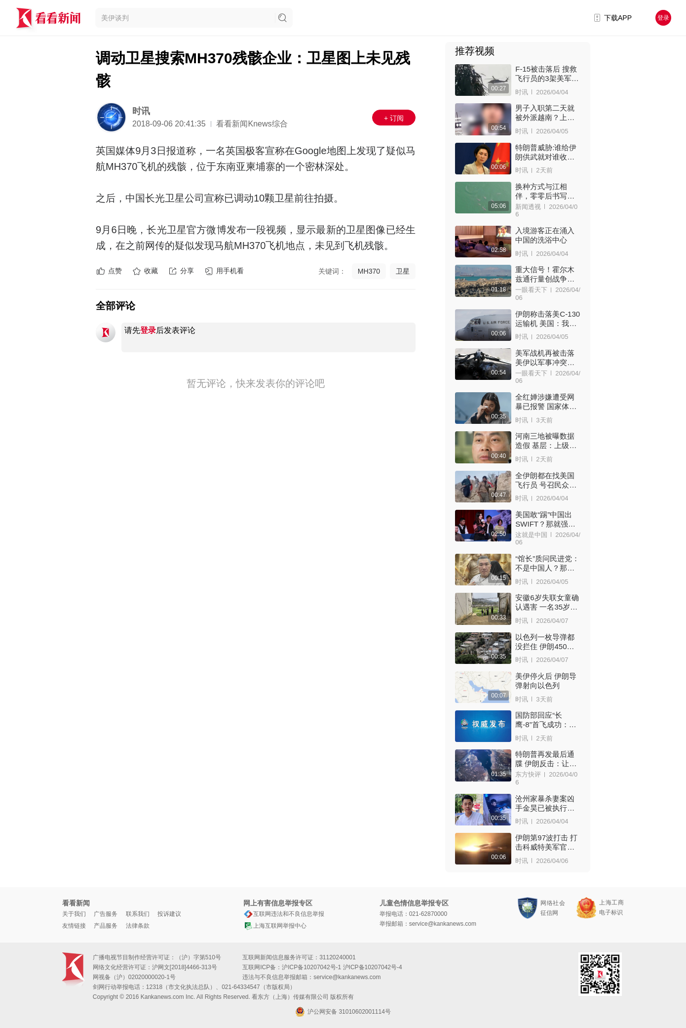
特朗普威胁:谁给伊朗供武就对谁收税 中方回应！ (545, 152)
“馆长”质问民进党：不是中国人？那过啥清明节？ (547, 563)
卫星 (403, 271)
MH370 (369, 271)
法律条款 (138, 925)
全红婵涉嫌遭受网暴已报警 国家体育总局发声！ (545, 402)
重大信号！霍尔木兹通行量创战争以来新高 (544, 274)
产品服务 (105, 925)
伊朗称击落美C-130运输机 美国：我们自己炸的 (547, 319)
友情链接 (74, 925)
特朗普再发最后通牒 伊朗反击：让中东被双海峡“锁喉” (545, 759)
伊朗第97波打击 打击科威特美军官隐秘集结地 (546, 842)
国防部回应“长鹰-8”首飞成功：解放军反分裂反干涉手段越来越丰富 (545, 720)
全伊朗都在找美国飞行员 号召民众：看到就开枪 (545, 480)
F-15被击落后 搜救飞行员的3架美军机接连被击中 (546, 74)
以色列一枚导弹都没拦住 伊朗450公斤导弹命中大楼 (544, 642)
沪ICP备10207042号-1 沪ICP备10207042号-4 (342, 967)
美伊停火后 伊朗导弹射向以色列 (545, 681)
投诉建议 (169, 913)
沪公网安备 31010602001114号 (343, 1012)
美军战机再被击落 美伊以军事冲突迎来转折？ (544, 358)
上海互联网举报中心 (274, 925)
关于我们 (74, 913)
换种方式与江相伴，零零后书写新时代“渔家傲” (544, 191)
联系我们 (138, 913)
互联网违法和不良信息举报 (283, 913)
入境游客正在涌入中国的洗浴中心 (544, 235)
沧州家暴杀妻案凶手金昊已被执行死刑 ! (544, 803)
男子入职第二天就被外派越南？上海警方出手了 (544, 113)
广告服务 (105, 913)
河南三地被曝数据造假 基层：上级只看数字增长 (545, 441)
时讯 (141, 111)
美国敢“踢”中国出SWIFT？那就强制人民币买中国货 (545, 519)
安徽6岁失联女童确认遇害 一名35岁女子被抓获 (546, 602)
